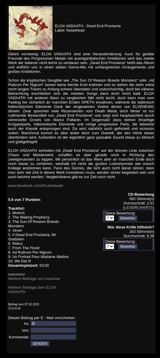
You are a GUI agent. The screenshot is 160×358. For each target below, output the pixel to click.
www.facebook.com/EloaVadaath (35, 185)
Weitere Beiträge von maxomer (34, 278)
